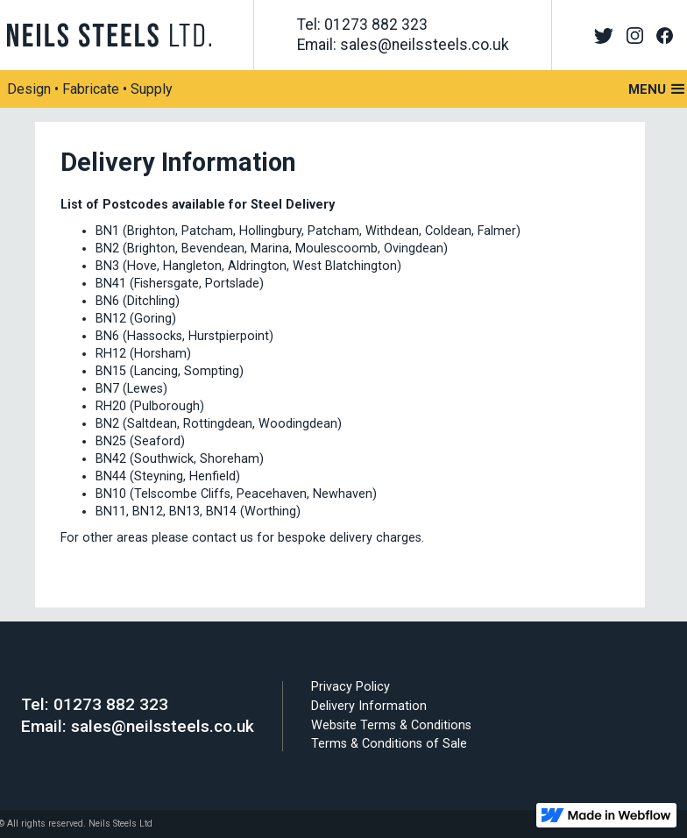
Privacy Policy (350, 686)
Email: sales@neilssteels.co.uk (403, 44)
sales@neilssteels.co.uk (162, 726)
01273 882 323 (110, 704)
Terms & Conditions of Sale (389, 743)
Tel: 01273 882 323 (362, 24)
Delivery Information (369, 706)
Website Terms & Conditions (391, 725)
